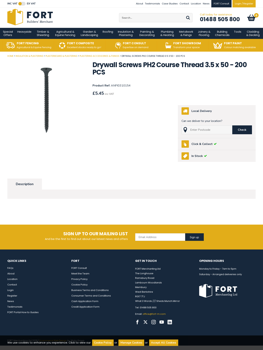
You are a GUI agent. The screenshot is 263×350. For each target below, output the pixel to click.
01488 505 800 (220, 21)
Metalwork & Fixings (186, 37)
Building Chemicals (222, 37)
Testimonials (152, 3)
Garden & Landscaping (89, 37)
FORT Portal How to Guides (23, 316)
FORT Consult (79, 272)
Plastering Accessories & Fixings (99, 60)
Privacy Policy (79, 283)
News (206, 3)
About (139, 3)
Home (10, 60)
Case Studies (170, 3)
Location (196, 3)
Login (10, 294)
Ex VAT (31, 3)
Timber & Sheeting (43, 37)
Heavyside (24, 36)
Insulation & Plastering (126, 37)
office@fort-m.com (154, 318)
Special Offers (8, 37)
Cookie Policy (79, 289)
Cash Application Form (84, 305)
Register (12, 300)
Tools (237, 36)
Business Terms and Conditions (90, 294)
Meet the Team (80, 278)
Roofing (108, 36)
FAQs (10, 272)
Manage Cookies (131, 342)
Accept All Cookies (163, 342)
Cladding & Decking (253, 37)
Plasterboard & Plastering (61, 60)
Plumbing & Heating (167, 37)
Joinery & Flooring (204, 37)
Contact (184, 3)
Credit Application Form (85, 311)
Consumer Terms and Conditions (91, 300)
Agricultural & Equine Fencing (65, 37)
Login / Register (244, 3)
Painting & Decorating (147, 37)
